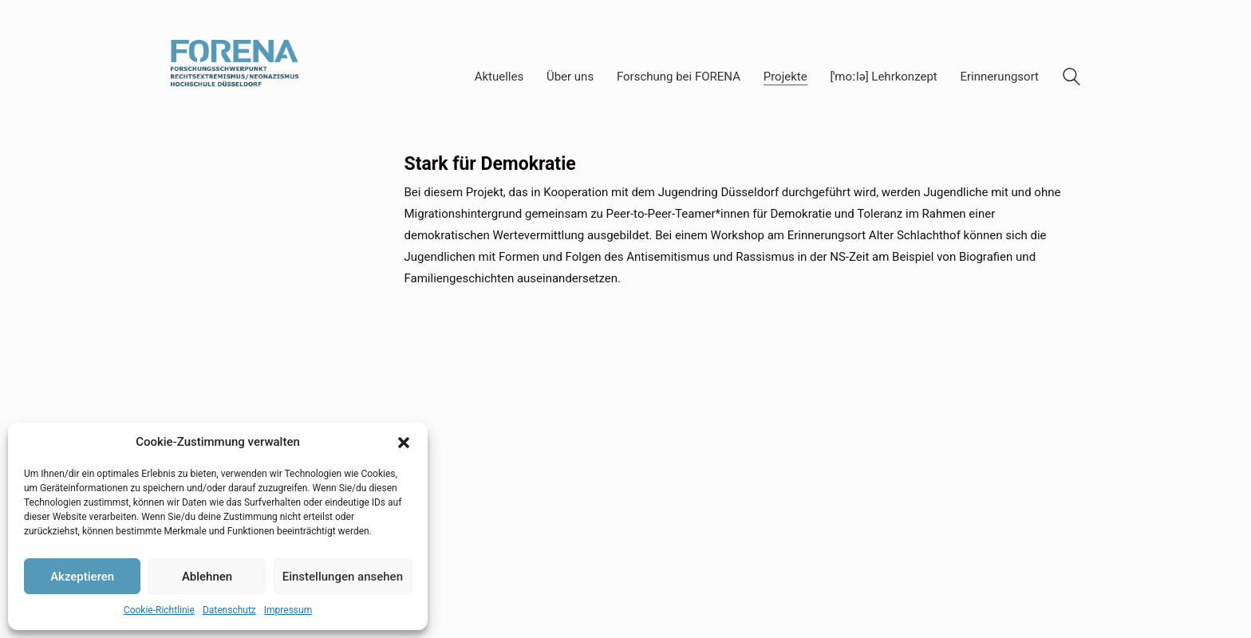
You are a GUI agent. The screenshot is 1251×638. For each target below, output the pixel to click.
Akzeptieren (82, 576)
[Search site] (1071, 79)
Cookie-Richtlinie (159, 610)
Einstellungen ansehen (342, 576)
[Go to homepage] (234, 77)
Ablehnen (207, 576)
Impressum (288, 610)
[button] (404, 443)
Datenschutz (229, 610)
